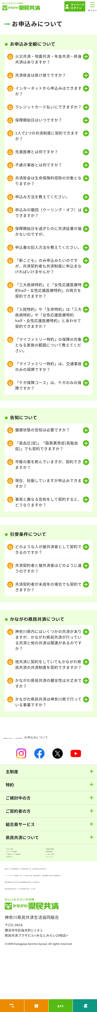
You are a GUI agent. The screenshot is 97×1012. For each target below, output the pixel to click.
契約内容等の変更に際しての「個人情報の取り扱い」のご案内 (48, 933)
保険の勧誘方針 (57, 907)
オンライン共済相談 (24, 859)
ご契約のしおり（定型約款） (31, 866)
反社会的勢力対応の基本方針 (26, 894)
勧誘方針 (11, 887)
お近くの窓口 (19, 851)
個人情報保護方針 (35, 887)
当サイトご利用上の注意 (23, 907)
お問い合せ (18, 873)
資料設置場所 (59, 859)
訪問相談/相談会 (61, 851)
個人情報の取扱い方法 (70, 887)
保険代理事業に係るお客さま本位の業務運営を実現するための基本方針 (47, 923)
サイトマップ (59, 873)
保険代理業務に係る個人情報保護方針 (33, 914)
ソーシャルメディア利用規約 (26, 900)
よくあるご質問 (70, 866)
